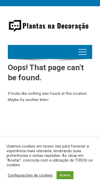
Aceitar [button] (65, 175)
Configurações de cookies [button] (30, 175)
